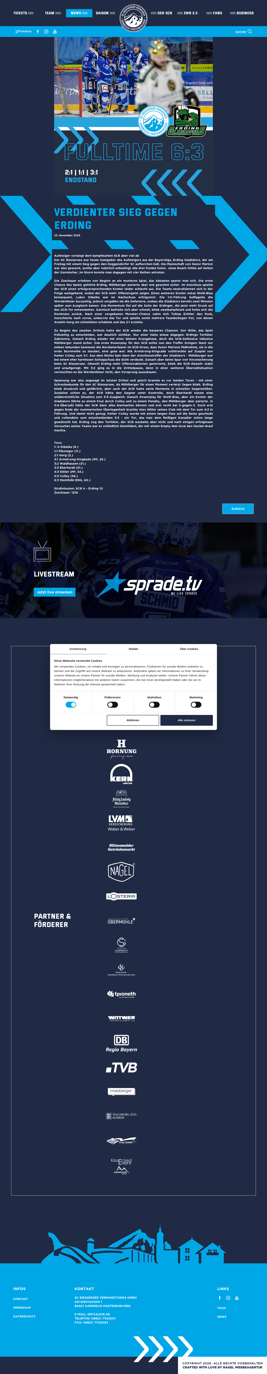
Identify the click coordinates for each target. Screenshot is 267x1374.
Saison (102, 13)
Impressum (22, 1307)
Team (49, 13)
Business (245, 13)
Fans (217, 13)
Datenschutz (24, 1316)
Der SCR (164, 13)
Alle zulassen (186, 720)
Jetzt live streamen (54, 592)
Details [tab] (133, 648)
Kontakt (20, 1298)
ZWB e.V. (191, 13)
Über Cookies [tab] (189, 648)
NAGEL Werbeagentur (242, 1367)
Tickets (20, 13)
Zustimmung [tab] (78, 648)
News (76, 13)
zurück (238, 508)
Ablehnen (133, 720)
